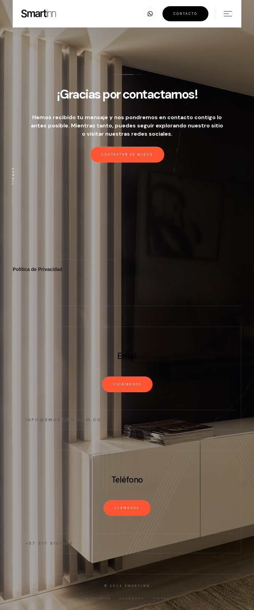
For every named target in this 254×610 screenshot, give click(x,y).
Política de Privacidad (37, 269)
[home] (38, 13)
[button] (150, 14)
